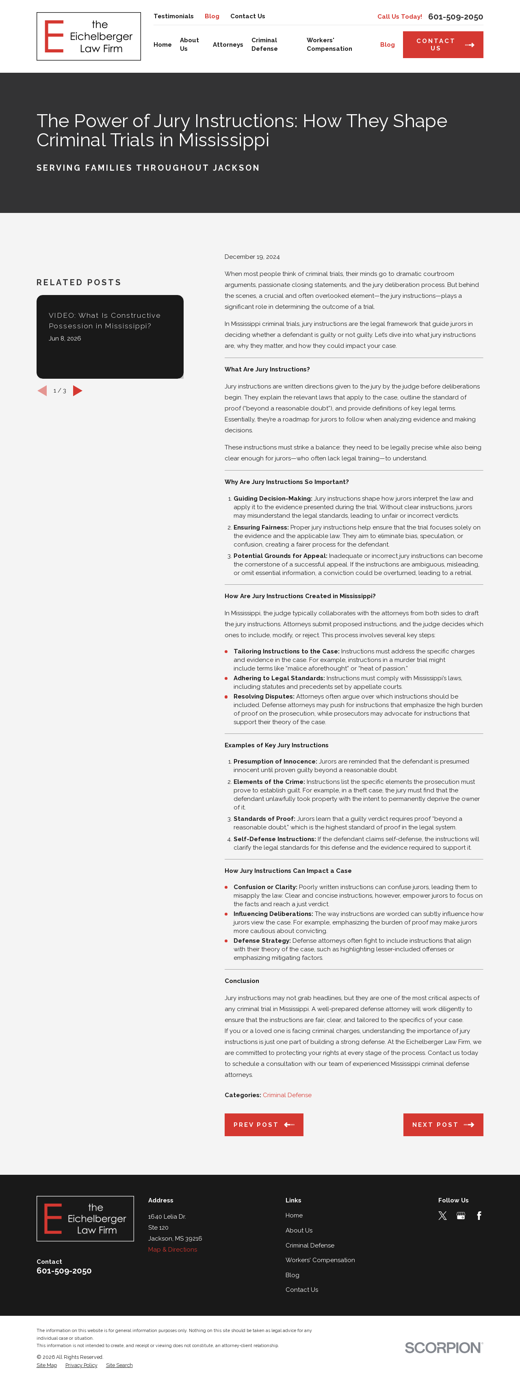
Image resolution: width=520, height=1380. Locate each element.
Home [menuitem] (163, 44)
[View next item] (77, 473)
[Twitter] (442, 1215)
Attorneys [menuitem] (228, 44)
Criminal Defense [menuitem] (264, 44)
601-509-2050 (455, 17)
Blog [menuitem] (387, 44)
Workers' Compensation (320, 1260)
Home (294, 1215)
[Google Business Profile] (461, 1215)
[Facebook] (479, 1215)
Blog (212, 16)
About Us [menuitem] (189, 44)
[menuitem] (47, 1365)
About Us (299, 1230)
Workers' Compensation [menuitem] (329, 44)
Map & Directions (172, 1249)
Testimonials (174, 16)
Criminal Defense (287, 1095)
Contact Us (247, 16)
